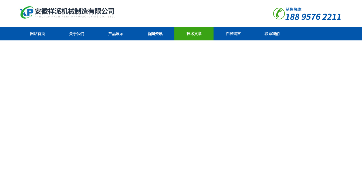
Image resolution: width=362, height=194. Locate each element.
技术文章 (194, 34)
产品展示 (115, 34)
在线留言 (233, 34)
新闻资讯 (155, 34)
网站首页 (37, 34)
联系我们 (272, 34)
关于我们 (76, 34)
